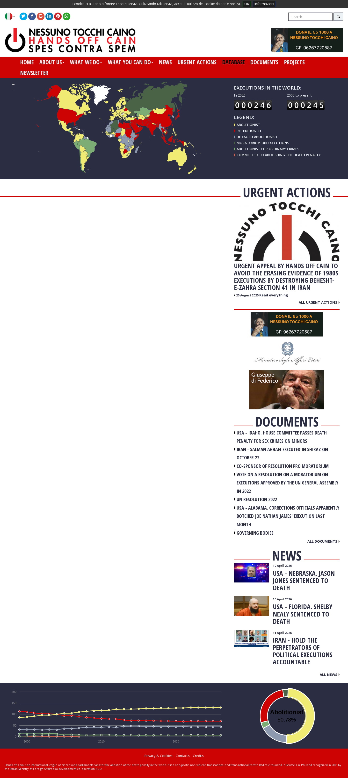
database (233, 62)
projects (294, 62)
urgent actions (197, 62)
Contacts (183, 755)
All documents (323, 541)
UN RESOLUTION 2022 (257, 499)
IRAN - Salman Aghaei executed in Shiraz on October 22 (282, 453)
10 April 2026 (282, 566)
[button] (12, 16)
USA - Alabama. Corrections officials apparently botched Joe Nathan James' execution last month (288, 516)
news (165, 62)
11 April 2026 (282, 633)
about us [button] (51, 62)
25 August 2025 (247, 295)
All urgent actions (319, 302)
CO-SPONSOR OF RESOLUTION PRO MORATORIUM (283, 466)
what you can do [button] (130, 62)
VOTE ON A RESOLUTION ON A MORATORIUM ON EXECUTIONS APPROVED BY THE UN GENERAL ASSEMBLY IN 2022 (287, 482)
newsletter (34, 73)
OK (246, 3)
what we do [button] (86, 62)
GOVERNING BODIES (255, 533)
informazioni (264, 3)
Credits (198, 755)
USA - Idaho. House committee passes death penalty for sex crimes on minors (282, 436)
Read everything (273, 295)
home (27, 62)
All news (330, 674)
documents (264, 62)
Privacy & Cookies (158, 755)
